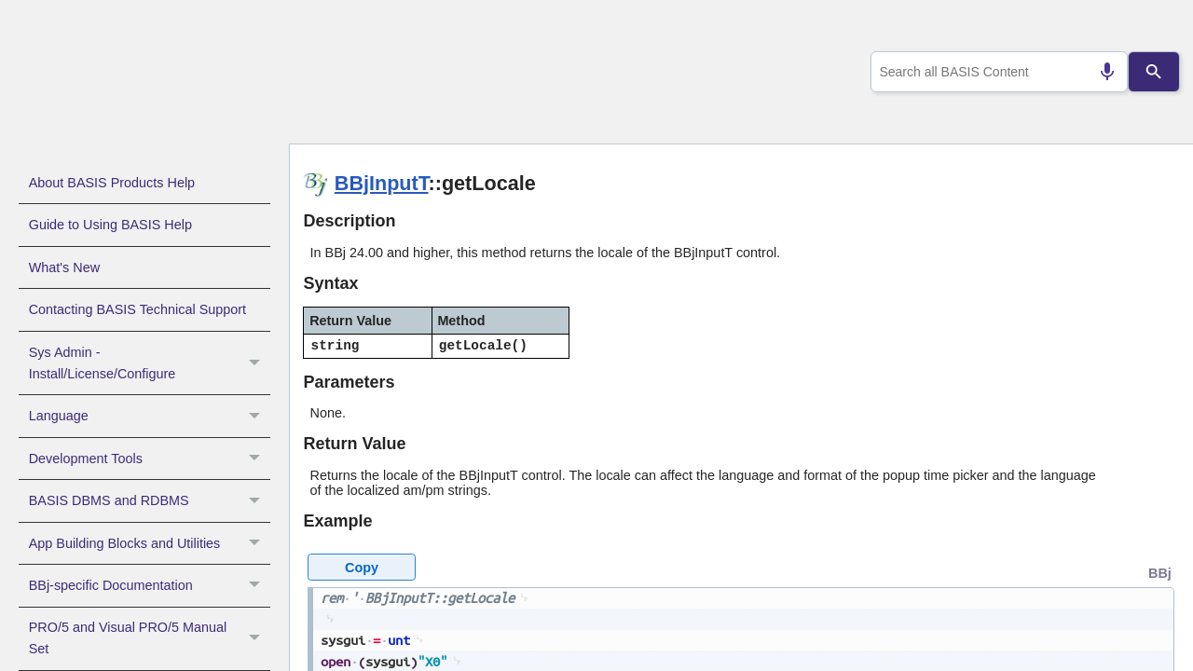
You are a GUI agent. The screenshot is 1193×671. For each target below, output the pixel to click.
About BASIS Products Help (112, 182)
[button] (256, 363)
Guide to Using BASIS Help (110, 224)
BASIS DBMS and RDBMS (149, 500)
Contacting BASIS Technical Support (137, 309)
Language (149, 415)
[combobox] (996, 71)
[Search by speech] (1100, 72)
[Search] (1154, 71)
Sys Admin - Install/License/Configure (149, 363)
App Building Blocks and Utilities (149, 543)
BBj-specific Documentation (149, 585)
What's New (64, 267)
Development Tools (149, 458)
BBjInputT (382, 183)
